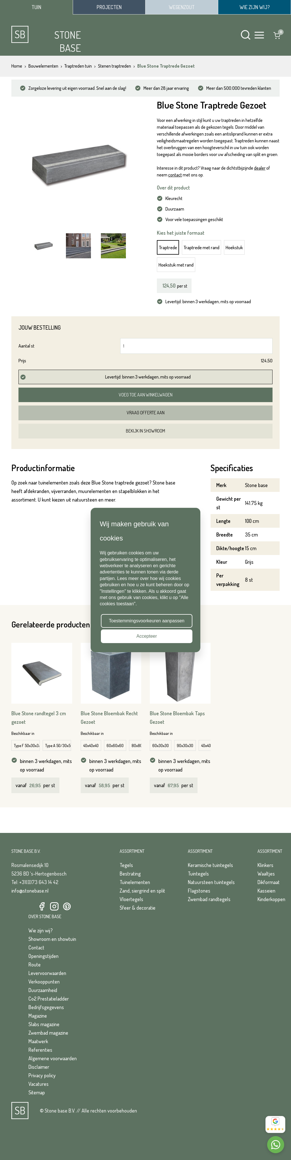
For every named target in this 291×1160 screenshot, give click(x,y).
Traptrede (168, 247)
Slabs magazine (43, 1024)
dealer (259, 168)
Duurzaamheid (42, 990)
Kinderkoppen (271, 899)
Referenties (40, 1050)
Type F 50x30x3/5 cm (27, 745)
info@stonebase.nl (30, 890)
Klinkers (265, 865)
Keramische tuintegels (210, 865)
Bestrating (130, 873)
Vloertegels (131, 899)
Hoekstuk (234, 247)
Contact (36, 947)
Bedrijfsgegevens (46, 1007)
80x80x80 (140, 745)
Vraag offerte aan (146, 412)
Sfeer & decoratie (137, 908)
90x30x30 (185, 745)
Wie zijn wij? (40, 930)
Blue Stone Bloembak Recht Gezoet (109, 717)
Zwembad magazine (48, 1033)
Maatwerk (38, 1041)
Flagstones (199, 890)
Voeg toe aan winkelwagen (145, 395)
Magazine (37, 1016)
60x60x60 (115, 745)
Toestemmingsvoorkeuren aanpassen (146, 620)
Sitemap (36, 1092)
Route (34, 964)
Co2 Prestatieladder (48, 998)
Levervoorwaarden (47, 973)
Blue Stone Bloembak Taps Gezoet (177, 717)
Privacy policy (42, 1075)
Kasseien (266, 890)
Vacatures (38, 1084)
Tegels (126, 865)
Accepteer (146, 636)
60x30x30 (160, 745)
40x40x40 (91, 745)
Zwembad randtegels (209, 899)
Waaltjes (266, 873)
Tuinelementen (135, 882)
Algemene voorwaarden (52, 1058)
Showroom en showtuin (52, 939)
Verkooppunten (44, 981)
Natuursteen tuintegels (211, 882)
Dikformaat (268, 882)
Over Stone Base (44, 916)
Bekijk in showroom (145, 431)
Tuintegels (198, 873)
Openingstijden (43, 956)
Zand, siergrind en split (142, 890)
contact (175, 175)
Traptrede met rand (201, 247)
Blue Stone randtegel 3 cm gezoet (38, 717)
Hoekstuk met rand (176, 265)
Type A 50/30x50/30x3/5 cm (58, 745)
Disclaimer (38, 1067)
